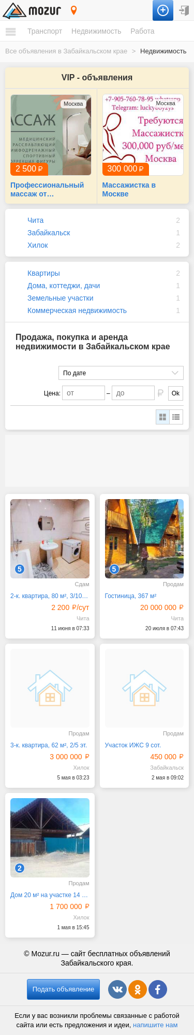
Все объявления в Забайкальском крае (66, 51)
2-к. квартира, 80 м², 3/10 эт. (49, 596)
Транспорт (44, 31)
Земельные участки (60, 298)
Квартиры (43, 273)
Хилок (37, 245)
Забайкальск (48, 233)
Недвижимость (96, 31)
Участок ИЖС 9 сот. (133, 745)
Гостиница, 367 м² (131, 596)
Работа (142, 31)
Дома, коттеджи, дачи (63, 285)
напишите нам (155, 1025)
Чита (35, 220)
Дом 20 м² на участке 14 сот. (49, 895)
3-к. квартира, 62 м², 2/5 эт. (48, 745)
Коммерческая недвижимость (77, 310)
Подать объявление (64, 989)
